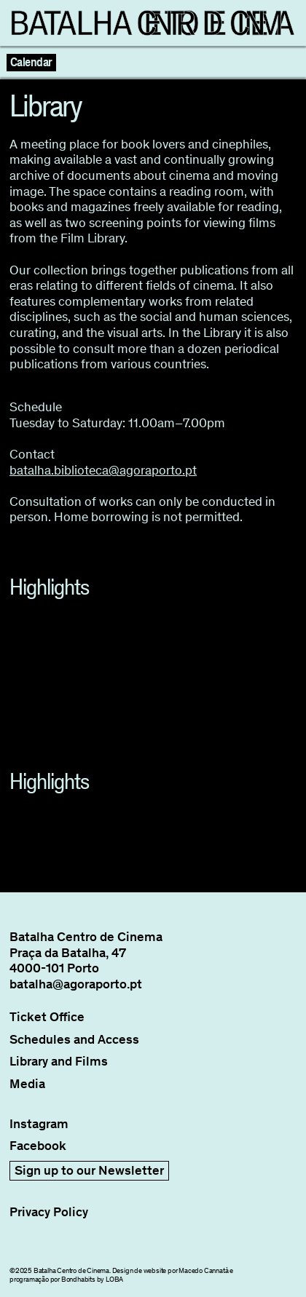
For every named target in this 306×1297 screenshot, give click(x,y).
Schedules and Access (74, 1039)
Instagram (38, 1124)
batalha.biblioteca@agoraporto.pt (103, 470)
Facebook (37, 1146)
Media (27, 1084)
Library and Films (58, 1061)
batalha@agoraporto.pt (75, 984)
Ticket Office (47, 1017)
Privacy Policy (48, 1212)
